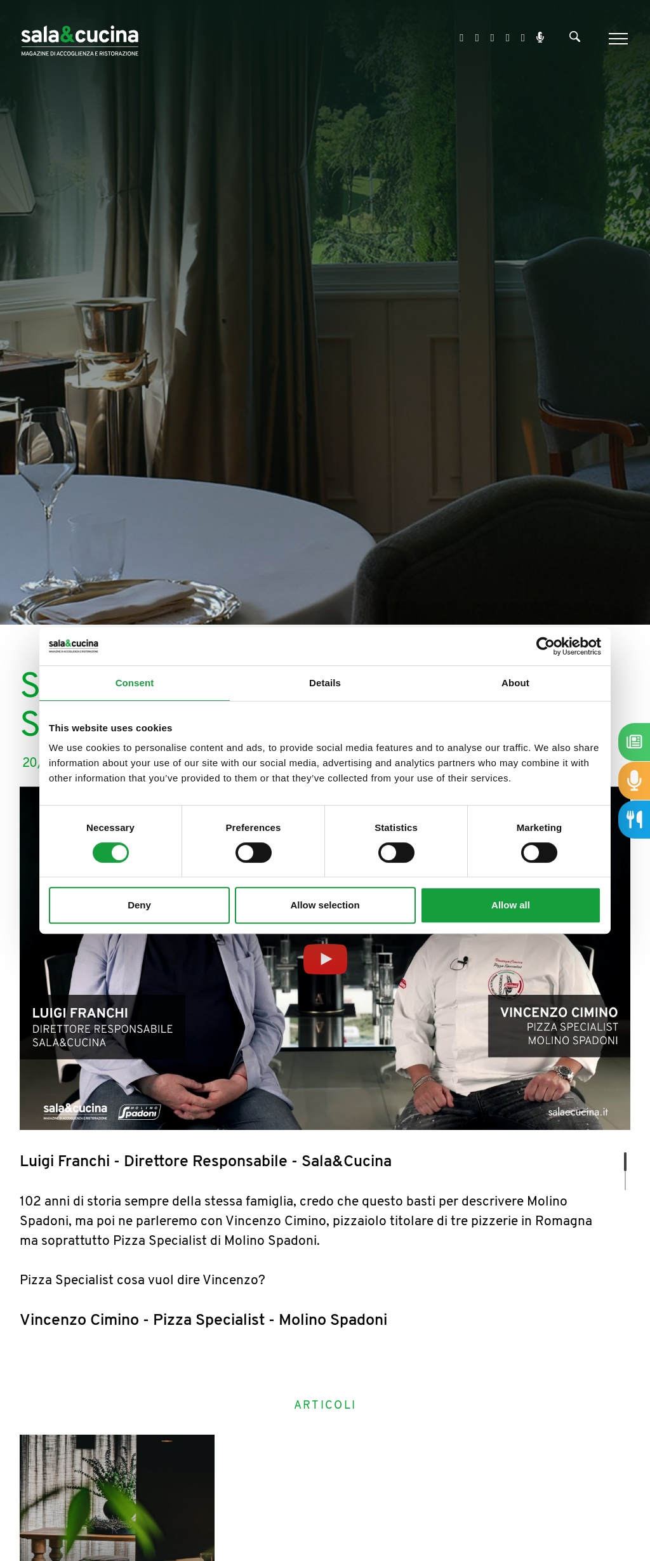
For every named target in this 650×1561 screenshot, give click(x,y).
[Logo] (80, 38)
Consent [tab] (135, 682)
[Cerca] (574, 39)
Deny (139, 905)
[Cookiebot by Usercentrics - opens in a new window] (545, 646)
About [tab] (515, 682)
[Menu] (616, 38)
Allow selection (324, 905)
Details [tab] (325, 682)
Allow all (510, 905)
